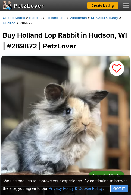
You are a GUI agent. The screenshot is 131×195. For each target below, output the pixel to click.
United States (14, 17)
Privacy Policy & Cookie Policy (76, 188)
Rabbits (35, 17)
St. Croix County (104, 17)
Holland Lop (56, 17)
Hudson (9, 23)
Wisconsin (78, 17)
